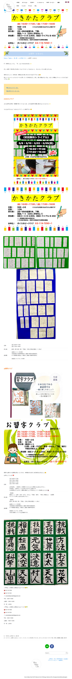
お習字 (12, 637)
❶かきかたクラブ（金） (13, 87)
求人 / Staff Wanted (58, 658)
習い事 (33, 2)
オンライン (8, 637)
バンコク (24, 637)
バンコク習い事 (30, 637)
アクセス (30, 5)
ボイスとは (25, 2)
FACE (18, 5)
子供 (52, 637)
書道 (62, 637)
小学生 (55, 637)
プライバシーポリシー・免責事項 (55, 660)
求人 (36, 5)
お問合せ (51, 658)
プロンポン (36, 637)
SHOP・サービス (50, 2)
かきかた (16, 637)
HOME (18, 2)
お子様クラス (22, 58)
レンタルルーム (40, 2)
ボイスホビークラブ (47, 637)
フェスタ (23, 5)
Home (5, 58)
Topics (10, 58)
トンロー (20, 637)
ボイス (40, 637)
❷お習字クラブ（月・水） (13, 91)
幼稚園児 (59, 637)
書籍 (58, 2)
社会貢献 (66, 658)
